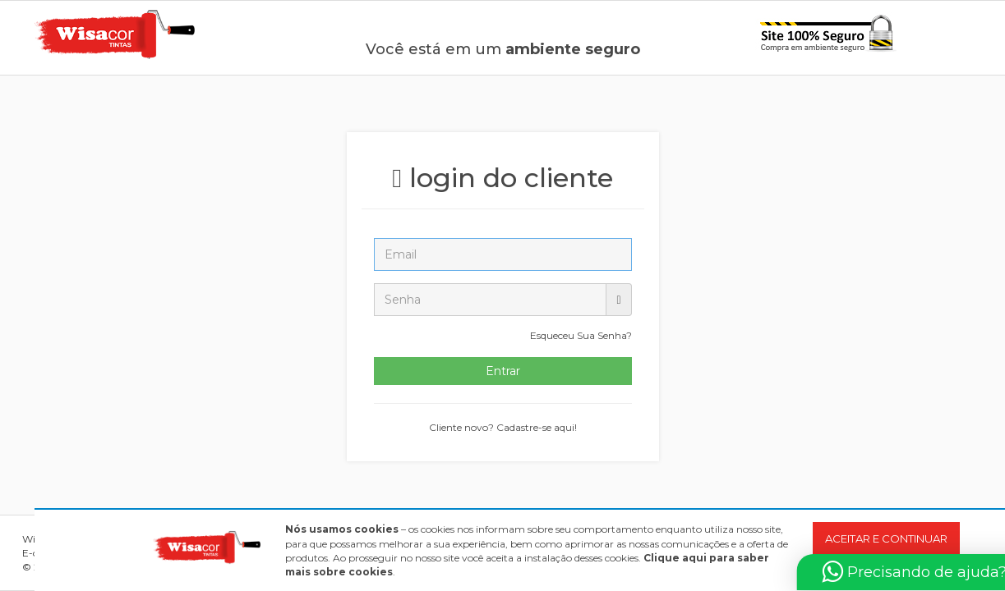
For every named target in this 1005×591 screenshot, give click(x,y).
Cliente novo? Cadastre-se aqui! (503, 427)
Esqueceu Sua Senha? (581, 335)
